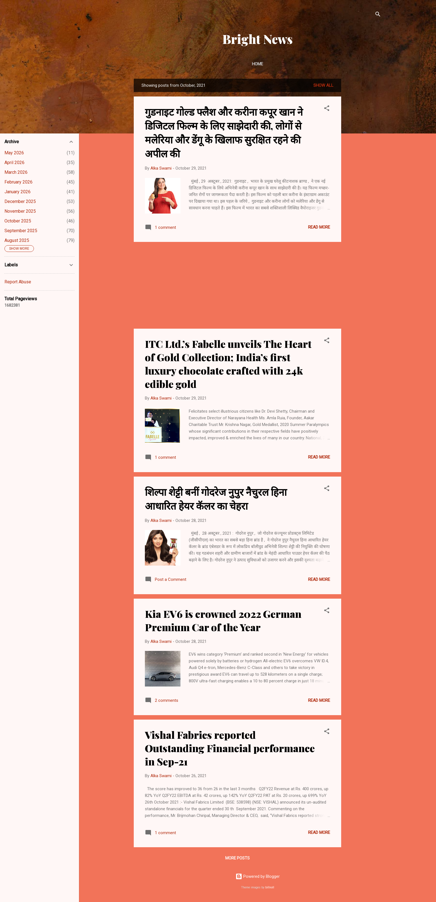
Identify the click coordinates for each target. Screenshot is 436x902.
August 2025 (16, 240)
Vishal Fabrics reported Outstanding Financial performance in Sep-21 (230, 748)
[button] (326, 109)
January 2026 (17, 191)
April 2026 (14, 162)
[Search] (378, 15)
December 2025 (20, 201)
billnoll (269, 887)
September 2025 (20, 230)
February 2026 (18, 182)
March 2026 (16, 172)
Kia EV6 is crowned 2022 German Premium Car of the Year (223, 620)
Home (257, 63)
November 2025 (20, 211)
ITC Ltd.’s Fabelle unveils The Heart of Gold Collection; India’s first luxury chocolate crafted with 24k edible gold (228, 363)
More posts (237, 858)
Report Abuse (17, 281)
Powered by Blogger (258, 876)
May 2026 (14, 152)
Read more (319, 227)
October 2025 (17, 221)
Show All (323, 85)
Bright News (257, 39)
